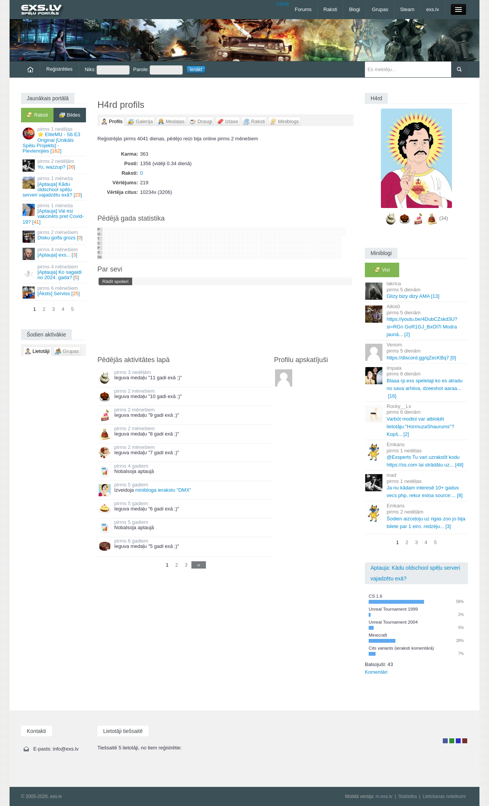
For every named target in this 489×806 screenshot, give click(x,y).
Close (282, 3)
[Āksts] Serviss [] (54, 292)
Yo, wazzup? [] (54, 165)
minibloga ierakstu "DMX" (163, 490)
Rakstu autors (452, 741)
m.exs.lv (384, 796)
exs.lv (432, 9)
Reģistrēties (59, 69)
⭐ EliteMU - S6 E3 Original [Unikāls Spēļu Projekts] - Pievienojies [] (54, 140)
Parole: (158, 70)
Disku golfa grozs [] (54, 236)
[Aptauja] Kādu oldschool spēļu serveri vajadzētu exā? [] (54, 187)
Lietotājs (445, 741)
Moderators (458, 741)
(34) (443, 218)
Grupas (380, 9)
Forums (303, 9)
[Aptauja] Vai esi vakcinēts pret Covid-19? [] (54, 214)
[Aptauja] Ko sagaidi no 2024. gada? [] (54, 272)
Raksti (330, 9)
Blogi (354, 9)
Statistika (407, 796)
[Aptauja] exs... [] (54, 253)
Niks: (107, 70)
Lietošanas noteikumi (444, 796)
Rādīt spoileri (115, 281)
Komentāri (376, 672)
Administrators (465, 741)
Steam (407, 9)
